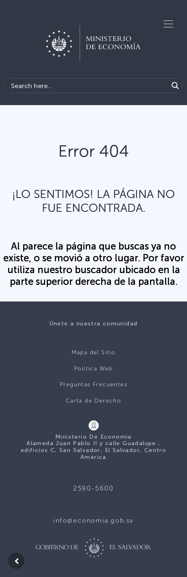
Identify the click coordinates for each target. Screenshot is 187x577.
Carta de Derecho (93, 400)
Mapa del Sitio (94, 352)
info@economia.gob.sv (93, 520)
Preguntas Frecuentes (93, 384)
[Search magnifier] (175, 86)
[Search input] (88, 86)
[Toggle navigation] (168, 24)
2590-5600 (93, 488)
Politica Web (93, 368)
